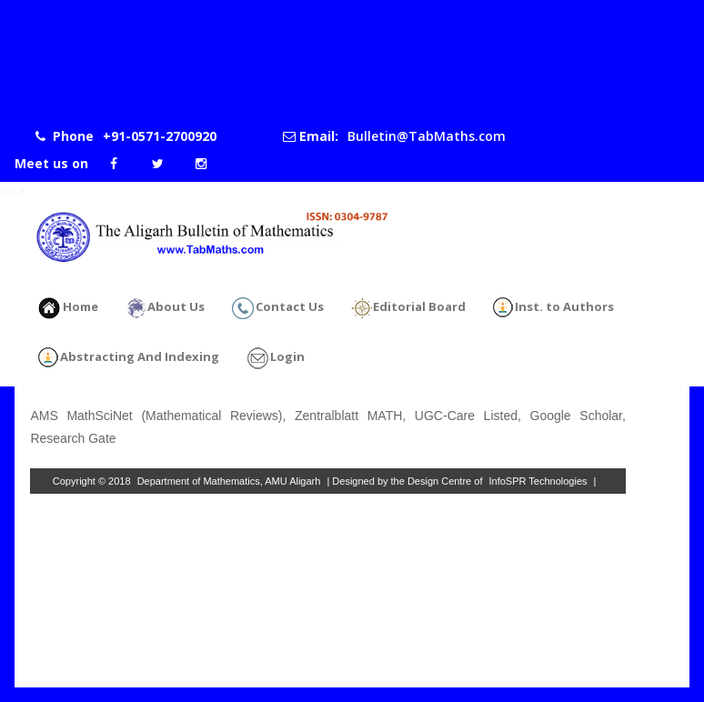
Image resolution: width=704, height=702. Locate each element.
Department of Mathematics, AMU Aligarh (229, 481)
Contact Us (278, 308)
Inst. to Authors (553, 308)
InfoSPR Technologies (538, 481)
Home (68, 308)
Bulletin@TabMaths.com (426, 136)
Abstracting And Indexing (128, 358)
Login (275, 358)
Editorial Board (408, 308)
